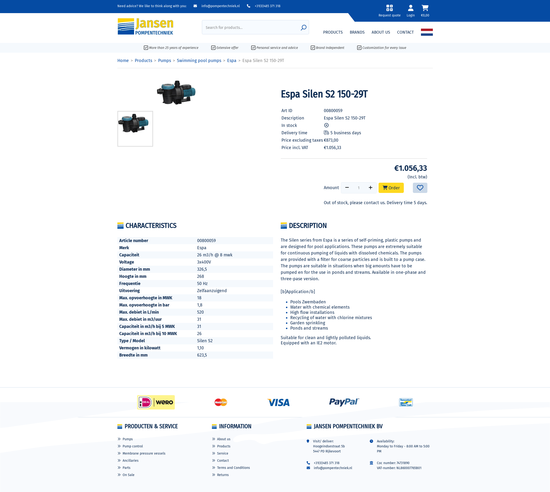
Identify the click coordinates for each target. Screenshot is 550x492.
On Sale (129, 475)
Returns (223, 475)
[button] (389, 12)
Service (222, 453)
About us (223, 439)
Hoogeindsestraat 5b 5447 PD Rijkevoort (329, 448)
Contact (223, 461)
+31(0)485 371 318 (263, 6)
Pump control (133, 446)
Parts (126, 468)
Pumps (128, 439)
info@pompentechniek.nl (217, 6)
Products (223, 446)
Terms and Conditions (233, 468)
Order (391, 188)
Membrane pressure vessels (144, 453)
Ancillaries (131, 461)
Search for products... (224, 27)
